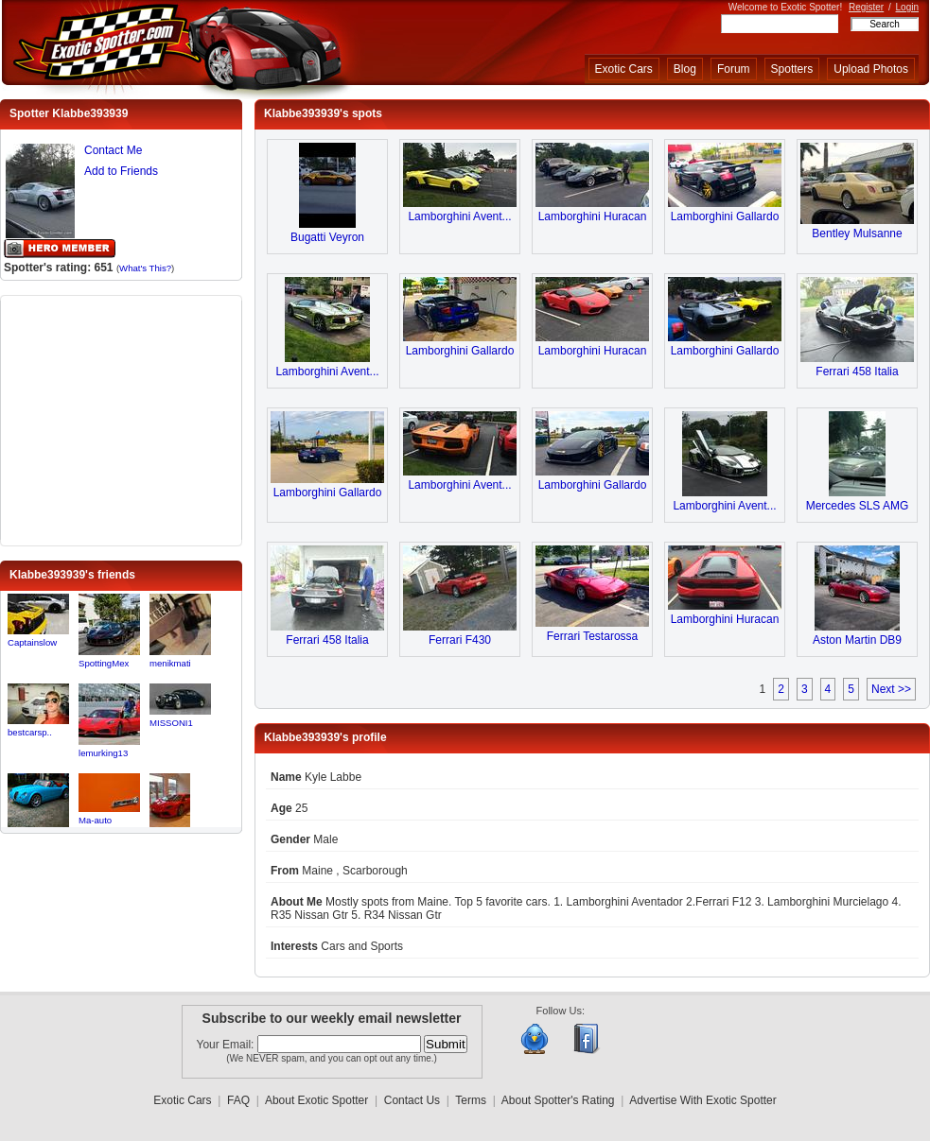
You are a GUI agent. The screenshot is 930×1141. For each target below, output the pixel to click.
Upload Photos (870, 69)
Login (907, 7)
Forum (733, 69)
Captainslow (32, 642)
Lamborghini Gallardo (725, 216)
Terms (470, 1100)
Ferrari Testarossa (592, 636)
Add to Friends (121, 171)
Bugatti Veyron (327, 237)
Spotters (792, 69)
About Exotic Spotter (316, 1100)
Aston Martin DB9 (857, 640)
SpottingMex (104, 663)
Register (866, 7)
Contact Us (412, 1100)
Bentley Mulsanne (857, 233)
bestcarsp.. (30, 732)
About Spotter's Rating (558, 1100)
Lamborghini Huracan (592, 216)
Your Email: (227, 1044)
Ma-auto (95, 820)
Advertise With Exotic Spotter (702, 1100)
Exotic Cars (624, 69)
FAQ (238, 1100)
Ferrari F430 (460, 640)
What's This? (145, 268)
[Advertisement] (121, 419)
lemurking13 (103, 753)
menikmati (170, 663)
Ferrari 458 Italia (857, 371)
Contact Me (113, 150)
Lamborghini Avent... (459, 216)
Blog (685, 69)
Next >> (891, 689)
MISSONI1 (171, 722)
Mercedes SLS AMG (857, 505)
